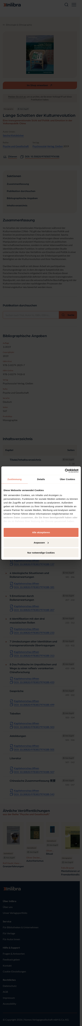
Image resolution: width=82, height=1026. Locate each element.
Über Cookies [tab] (67, 479)
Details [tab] (41, 479)
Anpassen (41, 542)
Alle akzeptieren (41, 532)
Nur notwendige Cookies (41, 552)
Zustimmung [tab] (14, 479)
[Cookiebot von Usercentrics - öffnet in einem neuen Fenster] (64, 471)
